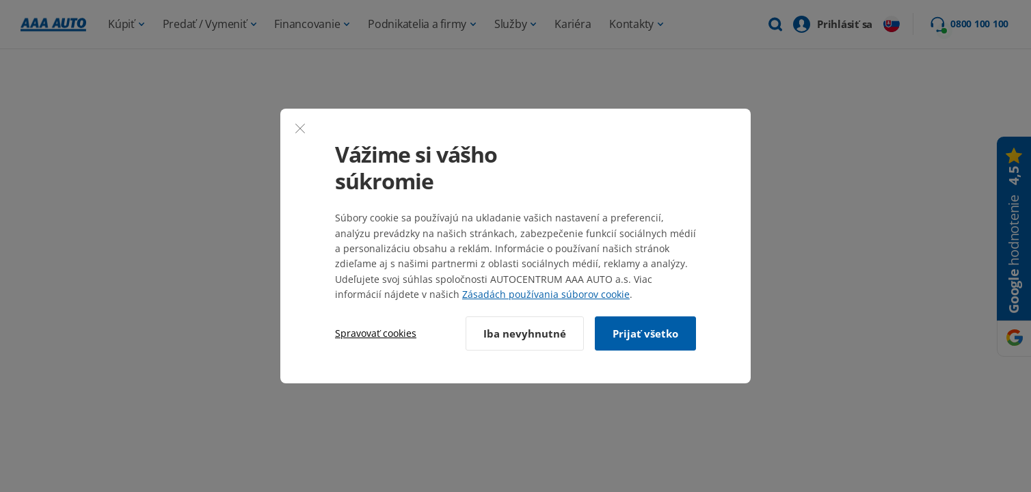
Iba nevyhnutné (524, 333)
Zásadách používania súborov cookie (546, 294)
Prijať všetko (645, 333)
